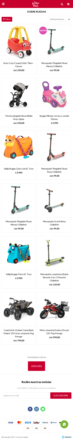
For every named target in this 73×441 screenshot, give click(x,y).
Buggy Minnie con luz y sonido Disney (54, 117)
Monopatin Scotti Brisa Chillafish (54, 223)
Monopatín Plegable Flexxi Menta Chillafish (54, 65)
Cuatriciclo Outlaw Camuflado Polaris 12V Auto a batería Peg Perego (18, 333)
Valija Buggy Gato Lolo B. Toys (19, 168)
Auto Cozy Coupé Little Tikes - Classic (18, 65)
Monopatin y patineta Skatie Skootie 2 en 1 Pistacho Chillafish (54, 277)
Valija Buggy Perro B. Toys (19, 274)
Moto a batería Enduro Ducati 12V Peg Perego (54, 332)
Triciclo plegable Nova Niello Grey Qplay (19, 117)
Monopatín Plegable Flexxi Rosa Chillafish (54, 170)
